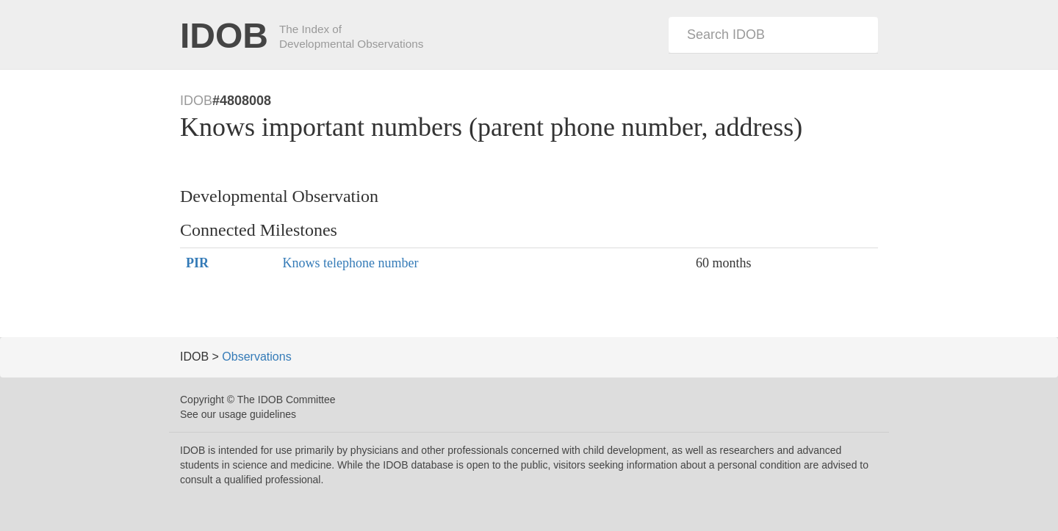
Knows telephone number (351, 263)
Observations (256, 356)
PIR (197, 263)
